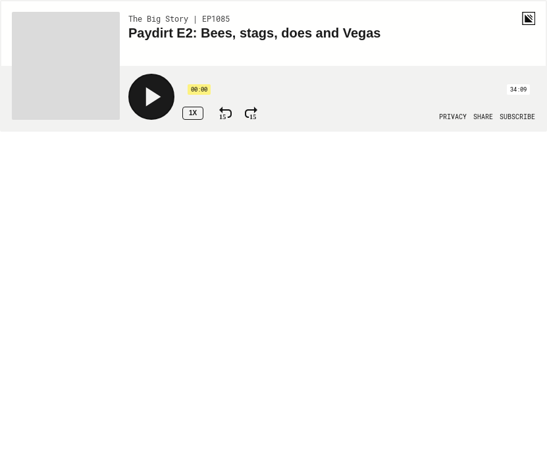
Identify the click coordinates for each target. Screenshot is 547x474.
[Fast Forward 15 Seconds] (251, 113)
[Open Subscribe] (517, 117)
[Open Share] (483, 117)
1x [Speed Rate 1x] (193, 113)
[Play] (151, 97)
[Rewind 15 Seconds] (225, 113)
